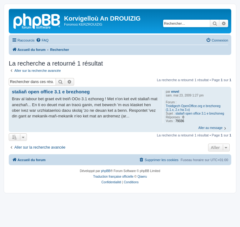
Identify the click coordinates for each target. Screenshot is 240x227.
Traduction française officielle (113, 176)
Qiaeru (142, 176)
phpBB (105, 171)
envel (175, 91)
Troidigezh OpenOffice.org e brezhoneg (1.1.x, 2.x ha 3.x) (193, 107)
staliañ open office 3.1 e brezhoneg (200, 113)
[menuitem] (42, 40)
